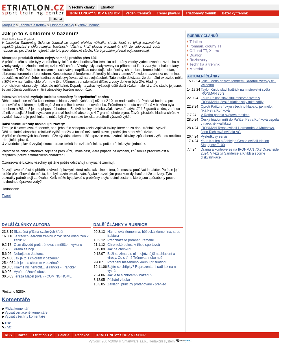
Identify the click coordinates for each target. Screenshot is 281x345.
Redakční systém (170, 341)
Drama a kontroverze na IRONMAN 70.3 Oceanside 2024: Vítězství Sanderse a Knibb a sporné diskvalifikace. (240, 153)
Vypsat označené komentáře (24, 312)
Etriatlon (107, 7)
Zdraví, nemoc (89, 25)
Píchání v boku (118, 280)
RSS (8, 335)
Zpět (6, 327)
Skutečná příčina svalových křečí (38, 232)
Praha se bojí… (25, 249)
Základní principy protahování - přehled (136, 284)
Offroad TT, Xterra (204, 51)
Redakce (82, 335)
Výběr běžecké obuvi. (30, 272)
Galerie (63, 335)
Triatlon (195, 42)
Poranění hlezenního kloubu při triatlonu (137, 262)
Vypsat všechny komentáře (23, 316)
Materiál (196, 69)
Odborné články (62, 25)
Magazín (8, 25)
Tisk (6, 323)
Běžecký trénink (235, 13)
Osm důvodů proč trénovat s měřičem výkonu (48, 245)
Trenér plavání (168, 13)
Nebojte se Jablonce (29, 254)
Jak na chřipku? (119, 249)
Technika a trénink (33, 25)
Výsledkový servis (214, 136)
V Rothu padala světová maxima (225, 115)
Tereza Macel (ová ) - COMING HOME (43, 276)
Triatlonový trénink (201, 13)
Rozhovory (198, 60)
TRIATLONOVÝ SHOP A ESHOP (94, 13)
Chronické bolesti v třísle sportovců (133, 245)
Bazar (22, 335)
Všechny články (82, 7)
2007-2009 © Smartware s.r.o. (124, 341)
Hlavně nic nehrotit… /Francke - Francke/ (45, 267)
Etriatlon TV (42, 335)
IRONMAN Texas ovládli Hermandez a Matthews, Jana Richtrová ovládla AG (238, 130)
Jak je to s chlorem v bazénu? (36, 258)
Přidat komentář (15, 309)
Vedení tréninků (138, 13)
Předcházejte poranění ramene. (131, 240)
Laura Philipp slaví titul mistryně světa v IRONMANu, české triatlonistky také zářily (232, 100)
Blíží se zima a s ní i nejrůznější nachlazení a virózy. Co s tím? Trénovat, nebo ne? (141, 256)
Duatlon (195, 55)
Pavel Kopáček (26, 39)
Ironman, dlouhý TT (205, 46)
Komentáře (16, 299)
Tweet (6, 196)
